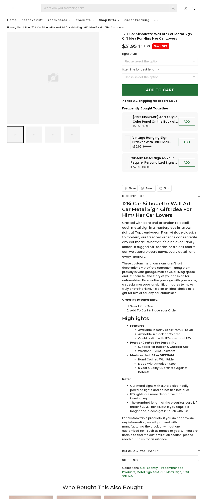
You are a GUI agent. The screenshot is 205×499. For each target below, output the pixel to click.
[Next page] (200, 457)
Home (12, 20)
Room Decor (59, 20)
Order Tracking (136, 20)
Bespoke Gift (32, 20)
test (156, 399)
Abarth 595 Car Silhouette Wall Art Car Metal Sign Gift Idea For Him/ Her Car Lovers (174, 474)
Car (143, 395)
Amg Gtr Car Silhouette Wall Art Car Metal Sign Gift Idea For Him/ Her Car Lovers (126, 474)
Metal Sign (23, 27)
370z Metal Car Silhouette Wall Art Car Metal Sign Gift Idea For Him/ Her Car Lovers (31, 474)
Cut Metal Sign (170, 399)
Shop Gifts (109, 20)
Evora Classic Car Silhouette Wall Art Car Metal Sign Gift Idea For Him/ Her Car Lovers (76, 474)
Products (85, 20)
